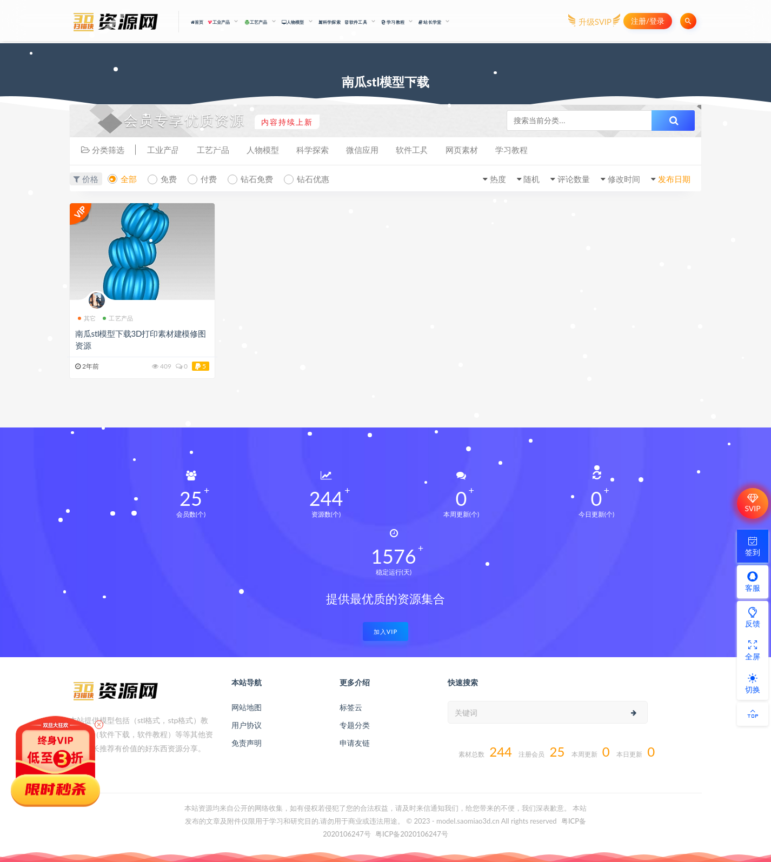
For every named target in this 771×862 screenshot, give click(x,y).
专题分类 (355, 725)
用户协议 (246, 725)
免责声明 (246, 742)
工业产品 (163, 150)
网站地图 (246, 707)
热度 (498, 179)
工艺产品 (213, 150)
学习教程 (511, 150)
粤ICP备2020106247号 (411, 834)
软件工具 (412, 150)
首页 (197, 22)
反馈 (752, 617)
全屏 (752, 650)
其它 (87, 318)
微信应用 (362, 150)
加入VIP (385, 631)
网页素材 (462, 150)
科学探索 (329, 22)
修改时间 (624, 179)
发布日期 (674, 179)
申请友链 (355, 742)
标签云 (351, 707)
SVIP (752, 503)
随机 (531, 179)
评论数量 (573, 179)
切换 (752, 683)
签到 (752, 546)
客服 (752, 581)
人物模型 (263, 150)
